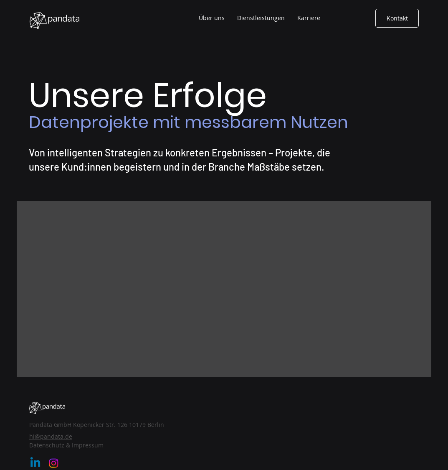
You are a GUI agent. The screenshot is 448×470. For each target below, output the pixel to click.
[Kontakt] (397, 18)
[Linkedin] (35, 463)
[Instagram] (54, 463)
